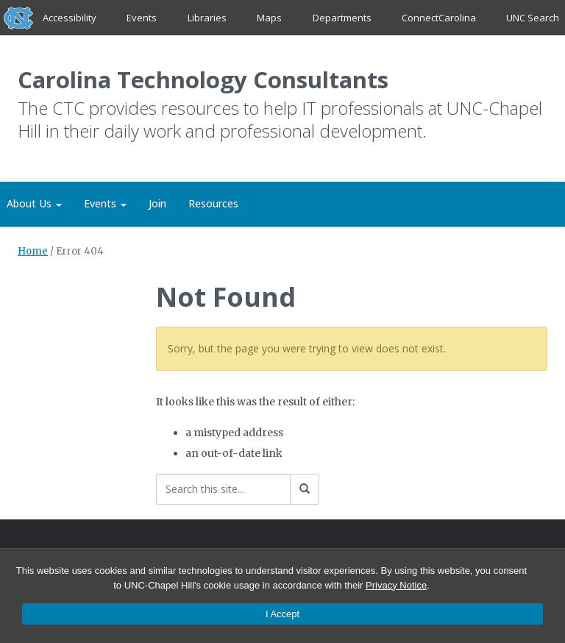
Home (33, 252)
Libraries (207, 17)
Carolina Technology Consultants (204, 80)
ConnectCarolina (439, 17)
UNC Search (532, 17)
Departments (342, 17)
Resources (213, 204)
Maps (269, 17)
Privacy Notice (396, 585)
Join (157, 204)
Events (142, 17)
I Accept (282, 613)
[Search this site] (223, 490)
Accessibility (69, 17)
